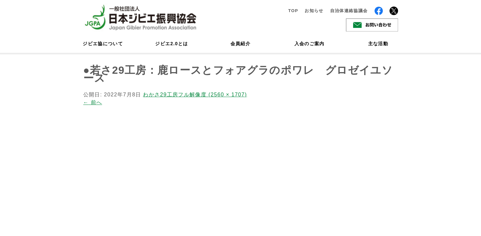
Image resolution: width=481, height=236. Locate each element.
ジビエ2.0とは (171, 43)
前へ (92, 102)
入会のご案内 (309, 43)
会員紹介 (240, 43)
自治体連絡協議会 (349, 10)
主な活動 (378, 43)
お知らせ (314, 10)
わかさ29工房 (160, 94)
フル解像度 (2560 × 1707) (212, 94)
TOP (293, 10)
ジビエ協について (103, 43)
